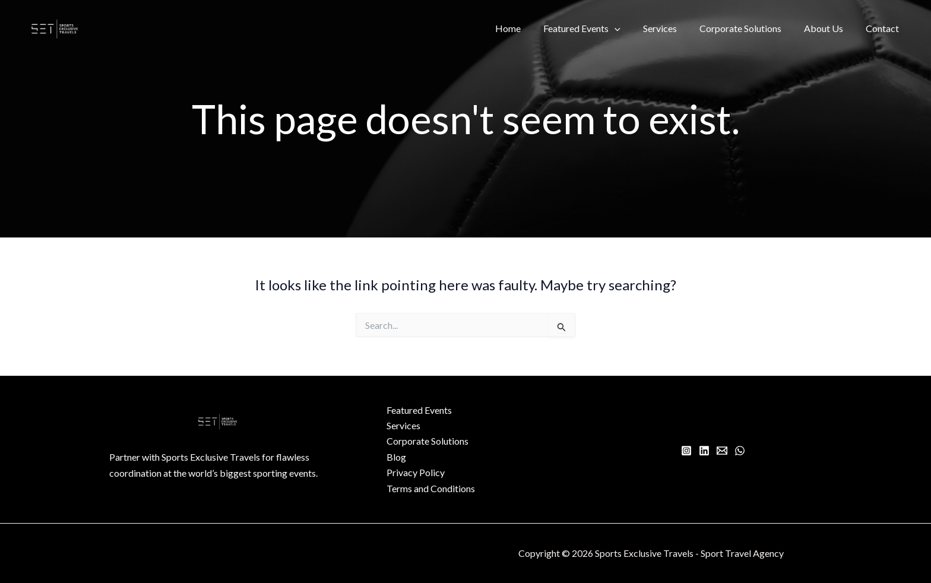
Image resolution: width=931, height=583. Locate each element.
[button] (630, 28)
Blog (396, 456)
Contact (884, 28)
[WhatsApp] (739, 450)
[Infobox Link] (218, 471)
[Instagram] (686, 450)
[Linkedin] (704, 450)
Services (672, 28)
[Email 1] (722, 450)
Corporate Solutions (749, 28)
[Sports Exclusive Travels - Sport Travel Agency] (55, 27)
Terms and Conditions (431, 488)
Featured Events (597, 28)
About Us (828, 28)
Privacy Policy (416, 472)
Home (527, 28)
